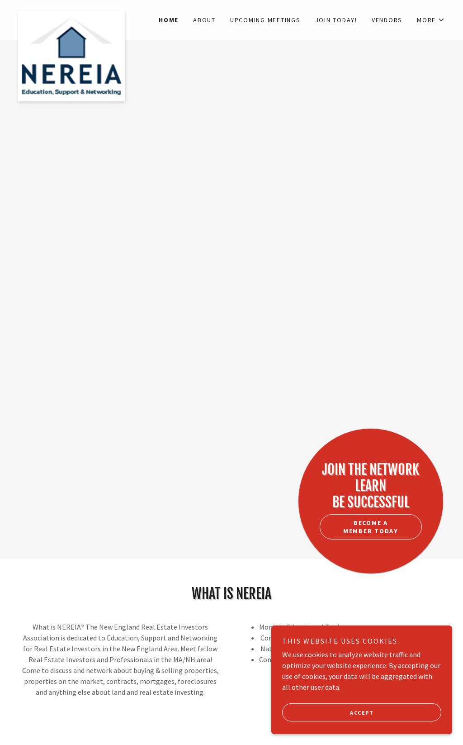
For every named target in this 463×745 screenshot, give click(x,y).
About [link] (204, 20)
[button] (431, 19)
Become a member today (370, 527)
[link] (71, 14)
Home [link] (169, 20)
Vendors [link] (387, 20)
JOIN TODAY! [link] (336, 20)
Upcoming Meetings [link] (265, 20)
